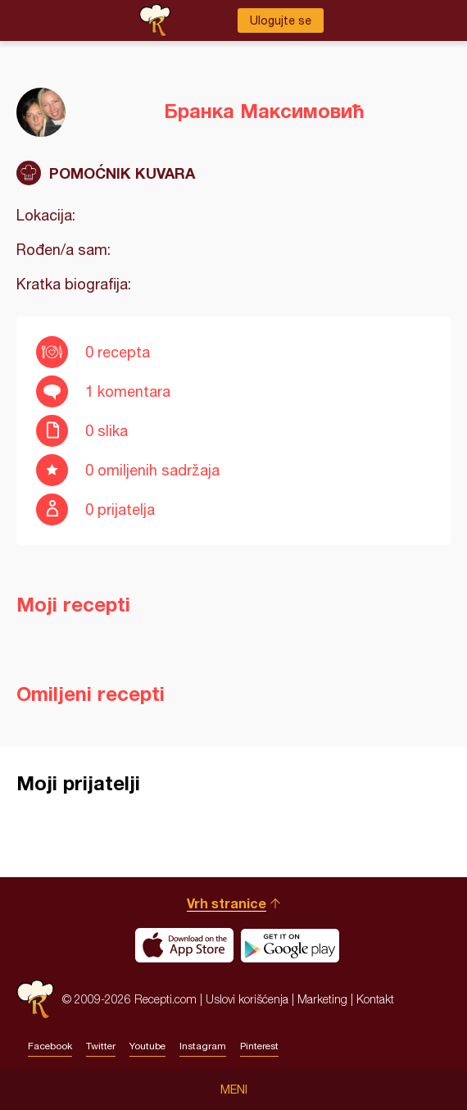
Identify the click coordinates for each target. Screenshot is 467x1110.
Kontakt (375, 999)
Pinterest (259, 1046)
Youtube (147, 1046)
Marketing (322, 999)
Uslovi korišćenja (247, 999)
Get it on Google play (290, 945)
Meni (233, 1089)
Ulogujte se (280, 20)
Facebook (50, 1046)
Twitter (101, 1046)
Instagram (202, 1046)
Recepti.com (35, 999)
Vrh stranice (226, 903)
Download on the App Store (184, 945)
